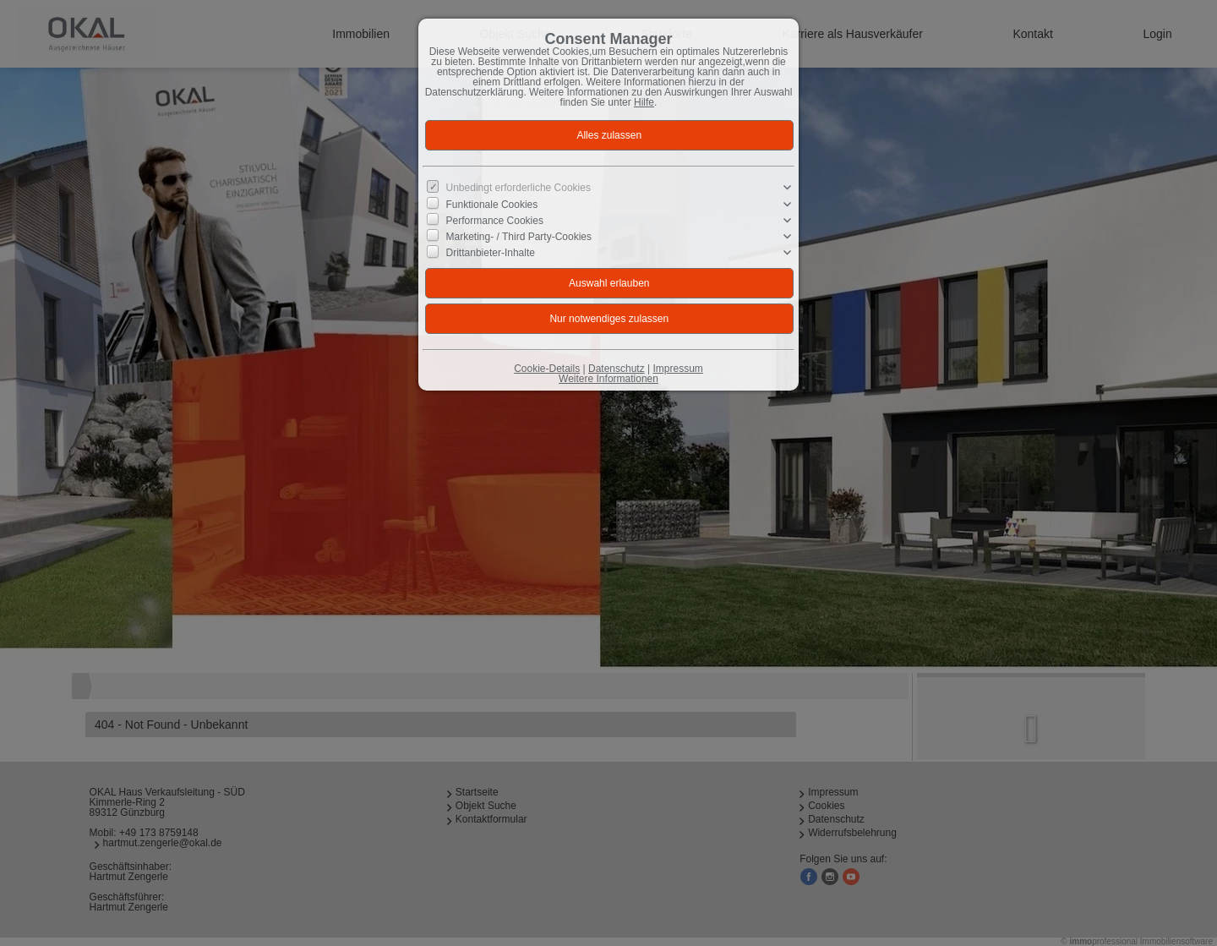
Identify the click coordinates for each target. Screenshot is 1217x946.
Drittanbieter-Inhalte (490, 253)
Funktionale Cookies (492, 204)
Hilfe (644, 102)
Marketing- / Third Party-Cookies (519, 237)
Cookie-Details (547, 369)
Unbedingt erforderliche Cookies (518, 188)
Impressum (677, 369)
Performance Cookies (494, 221)
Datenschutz (616, 369)
